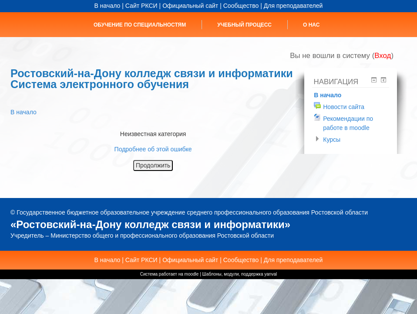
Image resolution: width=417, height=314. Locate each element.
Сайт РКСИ (141, 5)
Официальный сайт (190, 5)
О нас (311, 25)
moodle (192, 274)
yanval (270, 274)
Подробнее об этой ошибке (153, 149)
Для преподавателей (293, 5)
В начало (107, 5)
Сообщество (241, 5)
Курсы (331, 139)
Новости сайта (343, 106)
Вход (382, 55)
